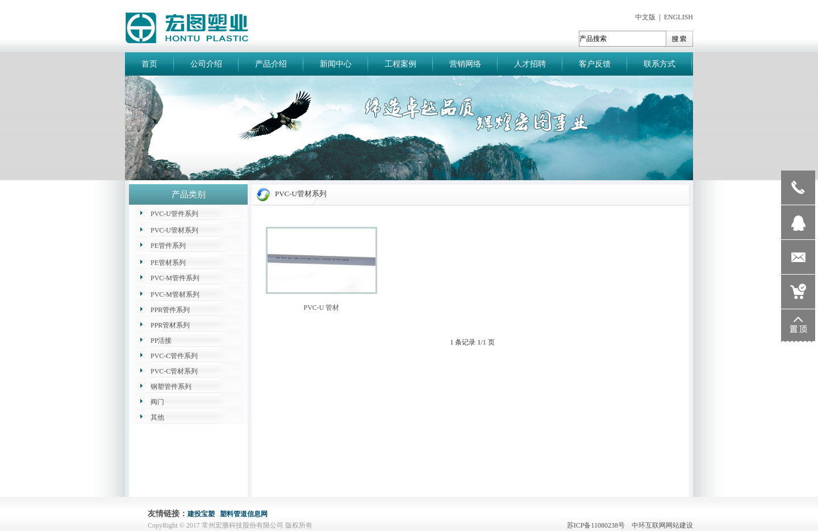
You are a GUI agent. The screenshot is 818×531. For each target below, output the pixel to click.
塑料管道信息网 (244, 514)
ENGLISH (678, 17)
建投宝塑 (201, 514)
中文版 (645, 17)
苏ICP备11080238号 (598, 525)
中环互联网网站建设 (662, 525)
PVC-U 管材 (321, 308)
